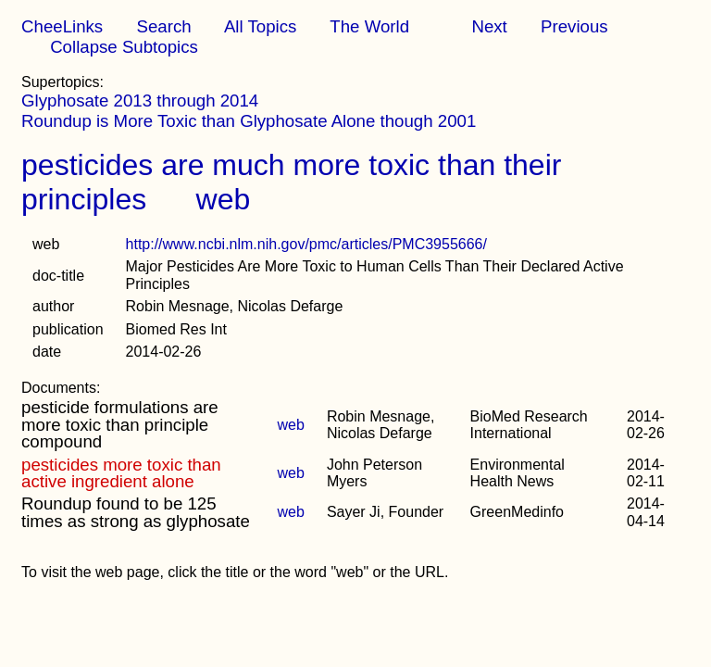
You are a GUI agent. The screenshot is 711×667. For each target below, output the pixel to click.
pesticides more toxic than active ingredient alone (121, 473)
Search (163, 26)
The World (369, 26)
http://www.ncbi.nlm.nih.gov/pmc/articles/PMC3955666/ (306, 244)
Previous (574, 26)
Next (488, 26)
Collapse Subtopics (124, 47)
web (223, 199)
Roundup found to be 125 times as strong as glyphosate (135, 512)
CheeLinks (62, 26)
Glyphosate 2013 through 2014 (139, 100)
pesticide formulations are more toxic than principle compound (119, 424)
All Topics (260, 26)
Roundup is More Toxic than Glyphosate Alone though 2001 (248, 121)
